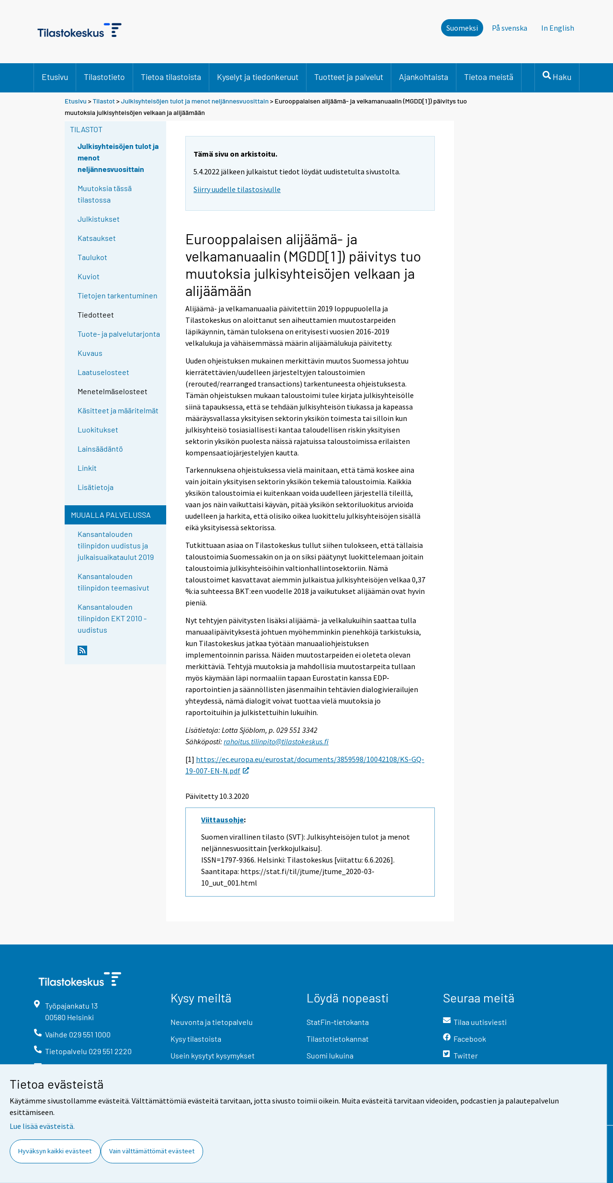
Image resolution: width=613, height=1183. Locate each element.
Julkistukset (99, 218)
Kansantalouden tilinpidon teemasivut (113, 581)
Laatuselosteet (103, 371)
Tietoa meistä (488, 76)
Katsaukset (97, 237)
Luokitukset (98, 429)
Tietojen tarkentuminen (118, 295)
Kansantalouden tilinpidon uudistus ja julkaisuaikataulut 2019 (116, 545)
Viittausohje (222, 819)
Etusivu (55, 76)
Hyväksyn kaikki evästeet (54, 1151)
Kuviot (89, 276)
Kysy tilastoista (195, 1038)
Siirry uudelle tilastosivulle (237, 189)
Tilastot (103, 101)
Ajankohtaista (423, 76)
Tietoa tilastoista (171, 76)
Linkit (87, 467)
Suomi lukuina (329, 1055)
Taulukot (92, 257)
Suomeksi (462, 28)
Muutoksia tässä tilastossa (105, 193)
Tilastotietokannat (337, 1038)
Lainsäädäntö (100, 448)
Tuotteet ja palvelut (348, 76)
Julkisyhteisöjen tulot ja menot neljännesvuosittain (195, 101)
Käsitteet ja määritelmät (118, 410)
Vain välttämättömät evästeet (151, 1151)
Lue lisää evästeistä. (42, 1126)
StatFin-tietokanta (337, 1021)
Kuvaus (90, 352)
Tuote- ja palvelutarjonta (119, 333)
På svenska (509, 28)
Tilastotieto (104, 76)
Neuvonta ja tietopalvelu (211, 1021)
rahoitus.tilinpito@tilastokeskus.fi (276, 741)
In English (557, 28)
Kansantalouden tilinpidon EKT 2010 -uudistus (112, 618)
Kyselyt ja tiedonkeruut (257, 76)
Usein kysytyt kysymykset (212, 1055)
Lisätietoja (96, 486)
